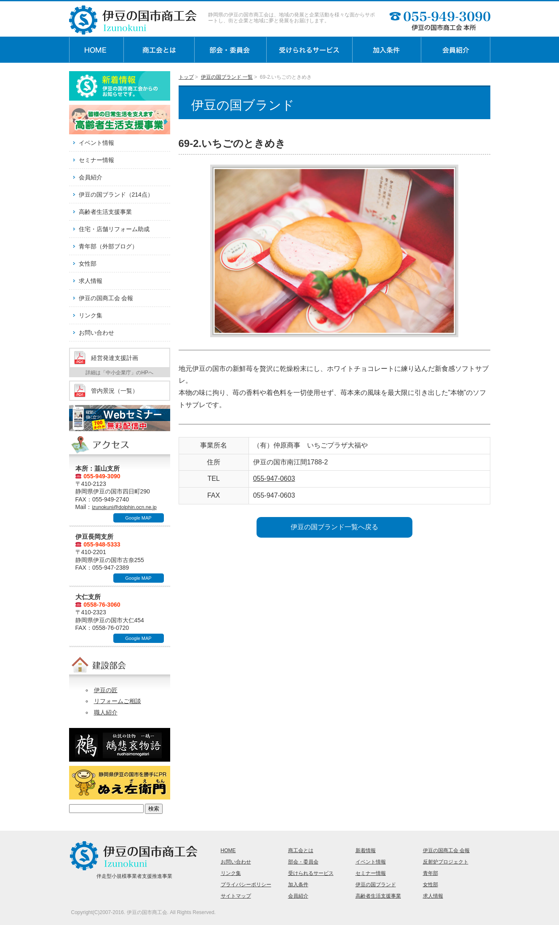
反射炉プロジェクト (445, 862)
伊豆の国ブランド (376, 885)
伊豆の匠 (106, 690)
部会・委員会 (303, 862)
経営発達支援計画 (114, 358)
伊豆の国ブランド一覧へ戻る (334, 526)
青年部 (430, 873)
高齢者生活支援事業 (105, 211)
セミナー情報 (96, 160)
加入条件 (298, 885)
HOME (228, 850)
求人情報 (90, 280)
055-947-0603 (274, 478)
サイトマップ (236, 896)
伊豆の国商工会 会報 (106, 298)
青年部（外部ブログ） (108, 246)
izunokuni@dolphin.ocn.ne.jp (124, 507)
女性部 (87, 263)
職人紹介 (106, 712)
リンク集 (90, 315)
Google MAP (138, 517)
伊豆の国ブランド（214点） (116, 194)
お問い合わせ (96, 332)
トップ (186, 77)
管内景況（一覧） (114, 391)
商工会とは (300, 850)
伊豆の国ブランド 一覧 (227, 77)
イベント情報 (96, 142)
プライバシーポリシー (246, 885)
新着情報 (366, 850)
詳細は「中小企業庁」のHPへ (119, 373)
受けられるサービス (311, 873)
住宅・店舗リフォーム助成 (114, 229)
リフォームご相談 (117, 701)
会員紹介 (90, 177)
